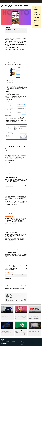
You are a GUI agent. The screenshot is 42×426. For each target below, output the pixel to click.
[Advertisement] (16, 146)
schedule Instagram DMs (15, 270)
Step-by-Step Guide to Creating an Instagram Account (12, 29)
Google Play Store (17, 54)
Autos (24, 2)
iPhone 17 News (17, 2)
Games (26, 2)
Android (14, 2)
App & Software (29, 2)
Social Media (21, 2)
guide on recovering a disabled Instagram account (13, 97)
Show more (7, 371)
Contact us (22, 411)
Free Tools (22, 414)
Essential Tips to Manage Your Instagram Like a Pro (12, 30)
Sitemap (22, 413)
